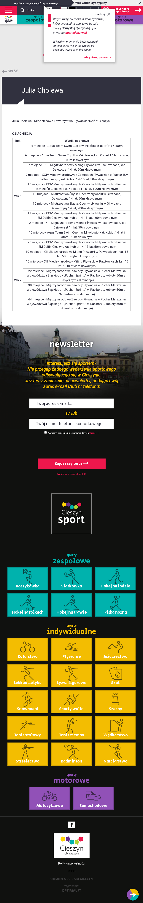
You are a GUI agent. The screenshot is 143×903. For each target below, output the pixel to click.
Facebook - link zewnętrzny (71, 825)
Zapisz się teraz (72, 463)
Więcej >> (94, 433)
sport (8, 21)
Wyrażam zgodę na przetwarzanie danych (68, 433)
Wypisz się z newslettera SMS (71, 474)
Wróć (13, 71)
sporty (38, 19)
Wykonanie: (71, 888)
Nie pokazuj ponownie (97, 57)
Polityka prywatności (71, 863)
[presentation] (71, 445)
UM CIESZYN (83, 879)
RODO (72, 871)
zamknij (102, 14)
